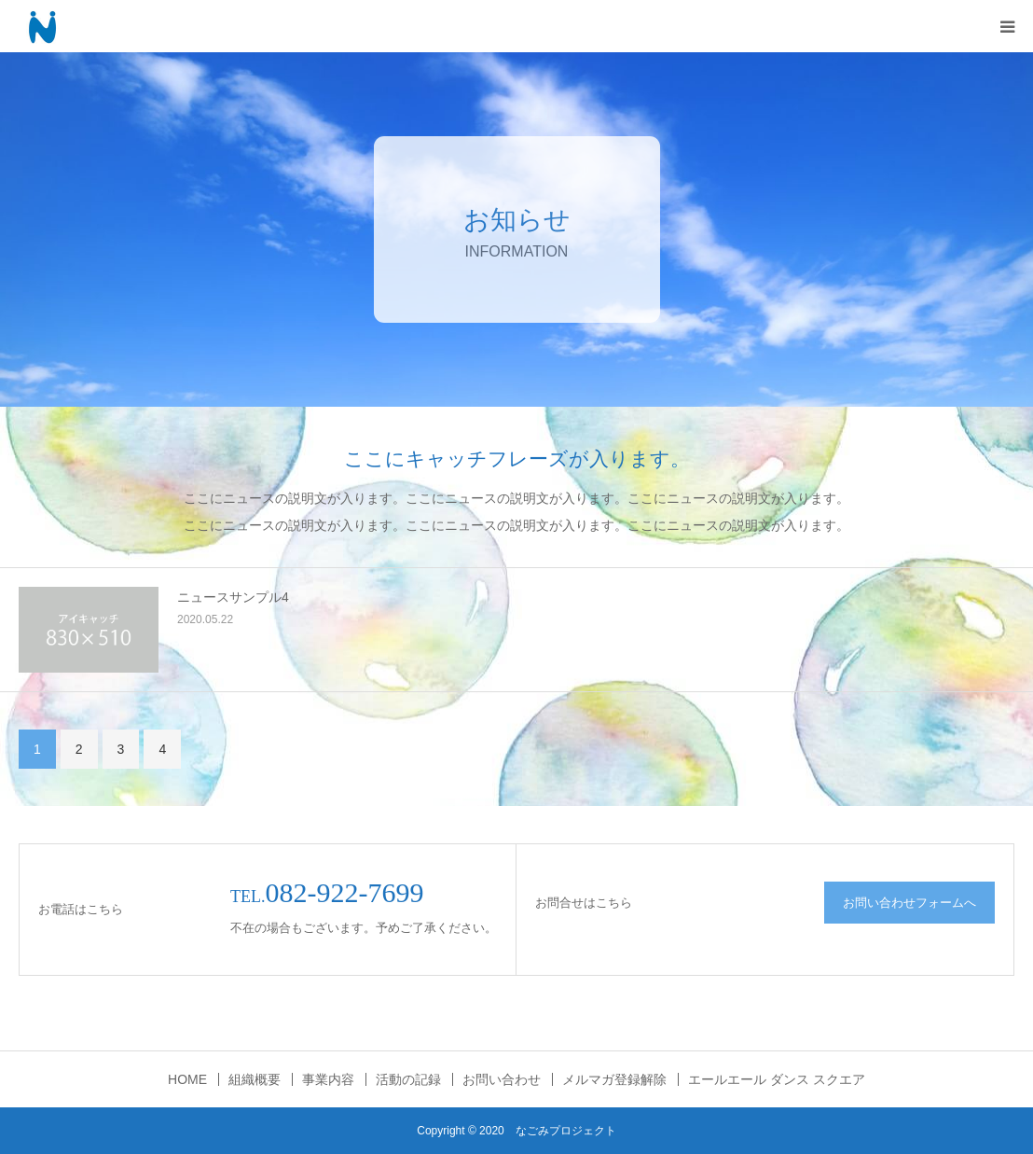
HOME (187, 1079)
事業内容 (328, 1079)
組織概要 (254, 1079)
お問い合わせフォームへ (909, 903)
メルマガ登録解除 (614, 1079)
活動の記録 (408, 1079)
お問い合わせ (501, 1079)
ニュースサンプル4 (233, 597)
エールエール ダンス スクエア (776, 1079)
